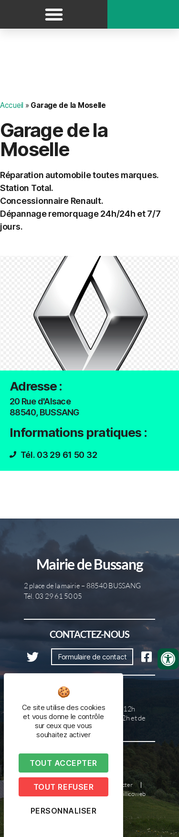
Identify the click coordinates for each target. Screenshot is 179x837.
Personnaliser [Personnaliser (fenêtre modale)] (64, 811)
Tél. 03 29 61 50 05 (53, 596)
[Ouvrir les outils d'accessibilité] (168, 658)
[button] (54, 14)
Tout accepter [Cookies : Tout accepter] (63, 763)
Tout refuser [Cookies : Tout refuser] (63, 787)
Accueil (11, 105)
